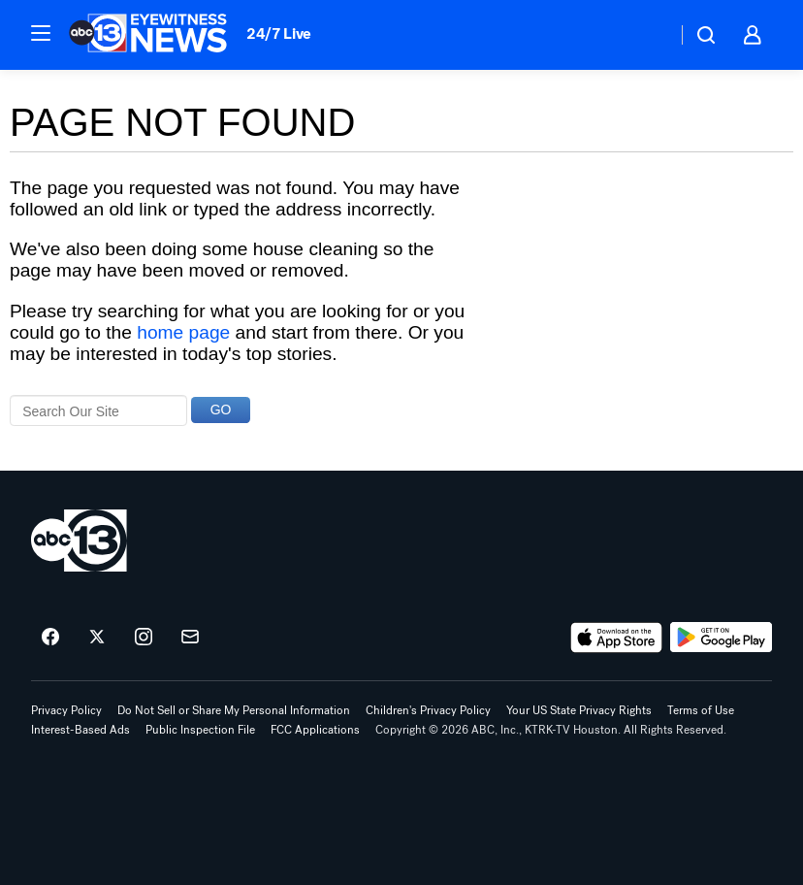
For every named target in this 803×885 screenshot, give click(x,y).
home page (183, 332)
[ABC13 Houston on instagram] (143, 637)
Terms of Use (700, 710)
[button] (40, 33)
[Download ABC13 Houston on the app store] (616, 637)
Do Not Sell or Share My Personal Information (233, 710)
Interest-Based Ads (80, 730)
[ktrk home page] (79, 540)
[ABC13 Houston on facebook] (50, 637)
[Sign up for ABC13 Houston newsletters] (190, 637)
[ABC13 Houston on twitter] (97, 637)
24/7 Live (278, 33)
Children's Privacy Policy (428, 710)
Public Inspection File (200, 730)
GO (221, 409)
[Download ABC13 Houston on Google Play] (721, 637)
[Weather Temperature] (646, 35)
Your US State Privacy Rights (579, 710)
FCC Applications (315, 730)
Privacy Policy (66, 710)
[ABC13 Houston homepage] (148, 35)
